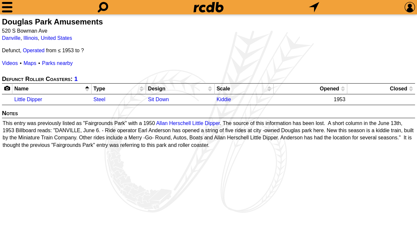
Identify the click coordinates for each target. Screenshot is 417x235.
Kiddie (224, 99)
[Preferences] (410, 7)
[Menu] (7, 7)
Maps (29, 63)
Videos (10, 63)
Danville (11, 38)
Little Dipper (28, 99)
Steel (99, 99)
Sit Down (158, 99)
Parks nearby (57, 63)
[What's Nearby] (314, 7)
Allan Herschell (173, 123)
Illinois (30, 38)
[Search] (103, 7)
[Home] (208, 7)
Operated (34, 50)
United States (56, 38)
